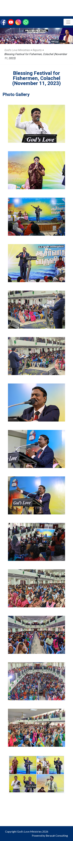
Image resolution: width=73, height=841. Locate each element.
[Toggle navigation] (68, 22)
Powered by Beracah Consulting (50, 835)
